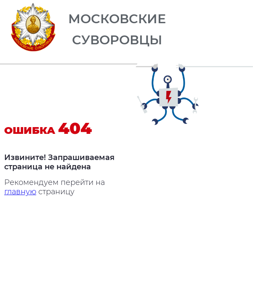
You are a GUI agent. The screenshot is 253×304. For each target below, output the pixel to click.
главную (20, 191)
